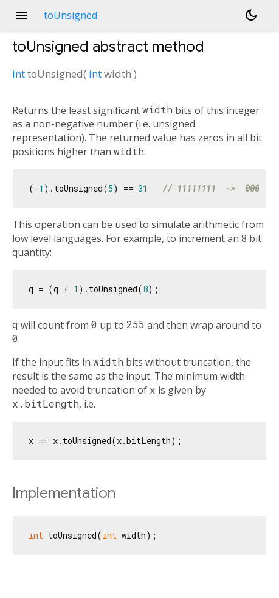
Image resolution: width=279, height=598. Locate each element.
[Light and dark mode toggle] (251, 15)
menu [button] (22, 15)
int (18, 74)
